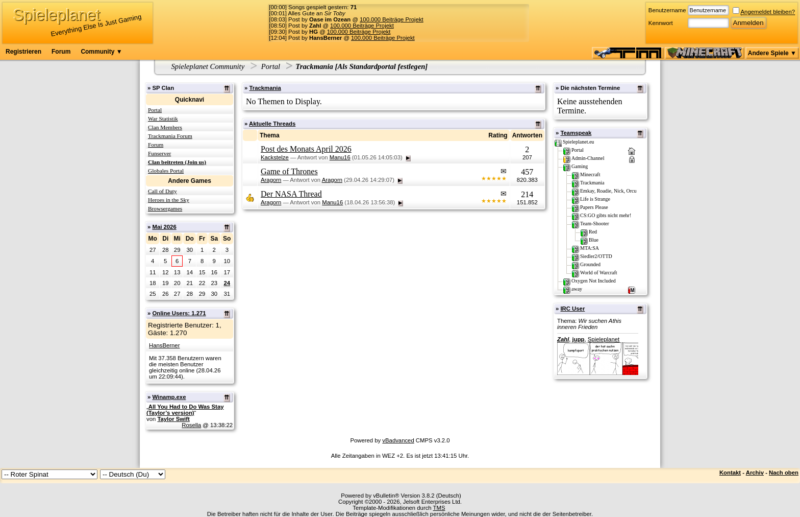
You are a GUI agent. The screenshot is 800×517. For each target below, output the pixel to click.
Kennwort (660, 23)
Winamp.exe (169, 397)
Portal (270, 66)
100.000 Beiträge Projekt (391, 19)
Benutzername (667, 10)
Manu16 (340, 157)
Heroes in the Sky (168, 200)
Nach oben (783, 472)
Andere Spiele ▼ (772, 53)
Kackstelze (275, 157)
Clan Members (165, 127)
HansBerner (164, 345)
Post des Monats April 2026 (306, 149)
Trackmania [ (316, 66)
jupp (578, 339)
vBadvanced (398, 440)
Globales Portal (166, 171)
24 (226, 283)
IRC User (572, 309)
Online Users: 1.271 (179, 313)
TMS (439, 508)
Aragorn (271, 180)
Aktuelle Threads (272, 124)
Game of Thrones (289, 171)
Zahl (563, 339)
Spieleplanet (603, 339)
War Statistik (163, 118)
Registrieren (23, 51)
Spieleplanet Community (208, 66)
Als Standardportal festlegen (381, 66)
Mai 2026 (164, 227)
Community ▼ (101, 51)
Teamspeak (575, 133)
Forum (61, 51)
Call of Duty (162, 191)
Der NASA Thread (291, 194)
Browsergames (165, 208)
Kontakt (730, 472)
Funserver (159, 153)
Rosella (191, 425)
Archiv (755, 472)
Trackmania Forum (170, 136)
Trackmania (265, 88)
